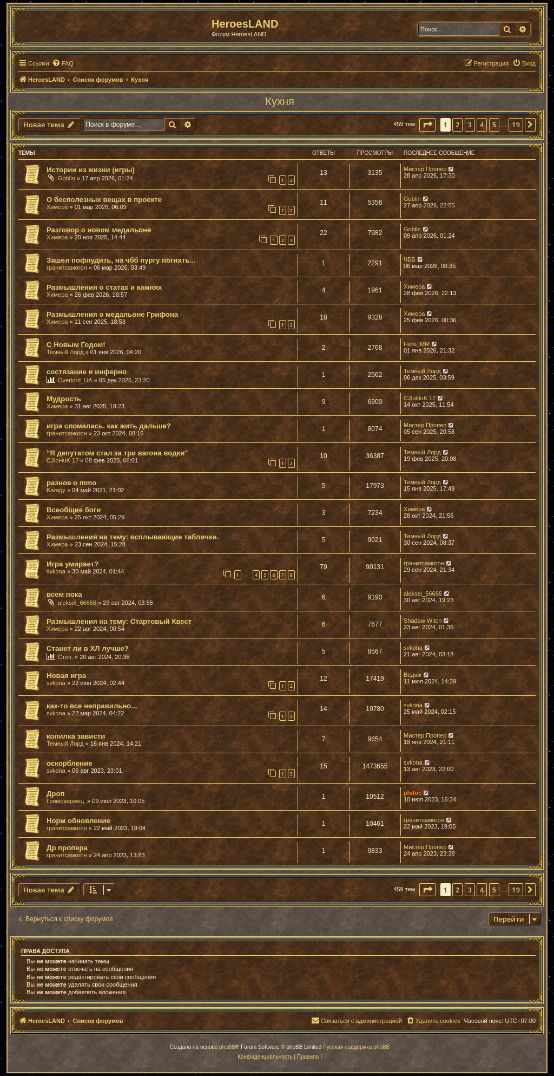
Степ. (65, 657)
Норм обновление (78, 821)
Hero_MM (417, 344)
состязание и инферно (87, 372)
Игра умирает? (72, 564)
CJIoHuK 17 (420, 398)
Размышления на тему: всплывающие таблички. (133, 537)
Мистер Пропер (425, 169)
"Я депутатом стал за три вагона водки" (117, 453)
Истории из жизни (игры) (91, 170)
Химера (57, 207)
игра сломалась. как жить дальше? (109, 426)
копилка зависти (76, 736)
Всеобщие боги (74, 510)
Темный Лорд (65, 352)
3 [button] (470, 124)
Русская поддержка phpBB (356, 1047)
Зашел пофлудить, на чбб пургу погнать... (121, 260)
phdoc (412, 793)
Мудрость (64, 399)
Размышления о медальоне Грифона (112, 314)
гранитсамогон (67, 267)
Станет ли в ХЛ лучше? (88, 648)
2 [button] (457, 124)
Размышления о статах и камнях (104, 287)
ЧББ (410, 259)
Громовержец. (66, 801)
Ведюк (412, 674)
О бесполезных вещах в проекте (104, 199)
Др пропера (67, 848)
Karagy (56, 490)
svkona (56, 571)
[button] (427, 124)
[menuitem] (63, 63)
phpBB (227, 1047)
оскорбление (70, 763)
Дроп (55, 794)
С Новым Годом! (76, 345)
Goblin (66, 178)
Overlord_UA (75, 380)
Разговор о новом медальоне (99, 230)
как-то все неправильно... (92, 706)
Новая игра (66, 675)
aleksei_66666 (77, 602)
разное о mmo (71, 483)
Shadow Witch (422, 620)
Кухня (279, 101)
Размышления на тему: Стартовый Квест (119, 621)
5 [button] (494, 124)
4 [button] (482, 124)
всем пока (64, 594)
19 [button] (516, 124)
